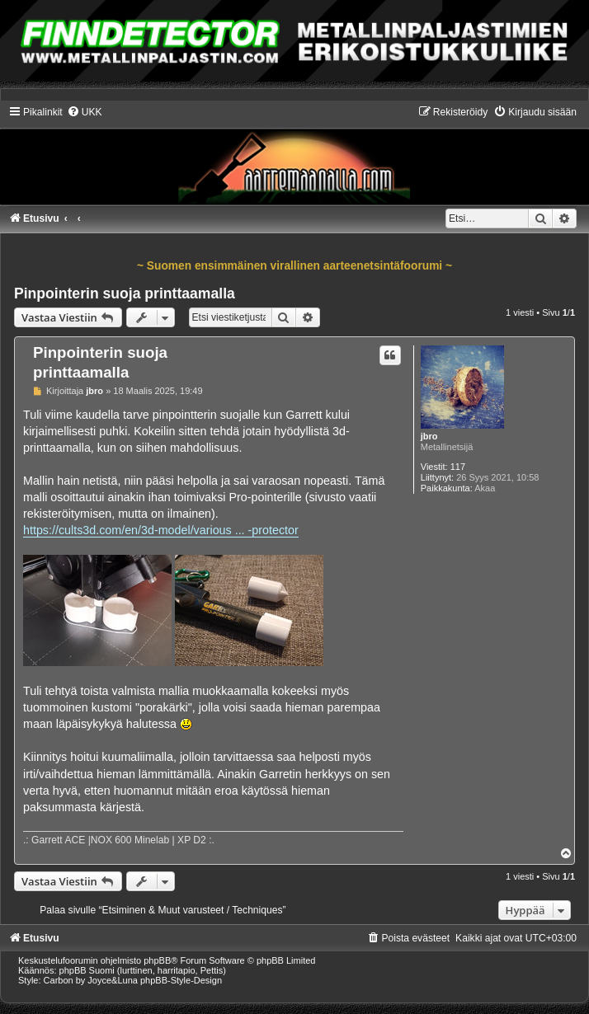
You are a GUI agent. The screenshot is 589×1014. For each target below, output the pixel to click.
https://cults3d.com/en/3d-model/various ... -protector (161, 530)
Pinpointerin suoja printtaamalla (124, 293)
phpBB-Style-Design (181, 980)
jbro (429, 436)
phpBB (157, 960)
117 (457, 467)
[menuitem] (84, 112)
